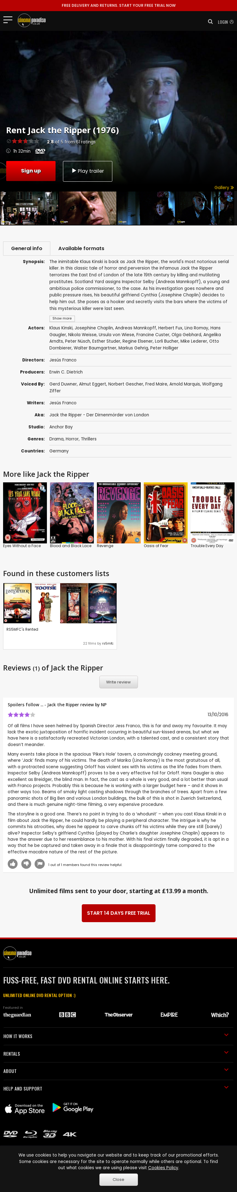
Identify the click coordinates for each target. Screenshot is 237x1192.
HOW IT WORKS (116, 1036)
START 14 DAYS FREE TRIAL (118, 913)
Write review (118, 682)
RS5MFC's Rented (22, 629)
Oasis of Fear (156, 545)
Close (118, 1179)
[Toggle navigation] (9, 19)
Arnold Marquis (184, 384)
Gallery (224, 188)
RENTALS (116, 1053)
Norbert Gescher (125, 384)
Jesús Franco (63, 403)
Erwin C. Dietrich (66, 372)
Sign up (31, 170)
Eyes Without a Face (22, 545)
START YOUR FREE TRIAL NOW (119, 5)
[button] (208, 21)
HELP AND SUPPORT (116, 1088)
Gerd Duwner (63, 384)
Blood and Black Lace (70, 545)
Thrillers (89, 439)
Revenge (105, 545)
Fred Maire (156, 384)
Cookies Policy (163, 1168)
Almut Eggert (92, 384)
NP (103, 704)
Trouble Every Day (207, 545)
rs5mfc (108, 643)
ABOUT (116, 1070)
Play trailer (87, 171)
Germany (59, 451)
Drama (56, 439)
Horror (72, 439)
